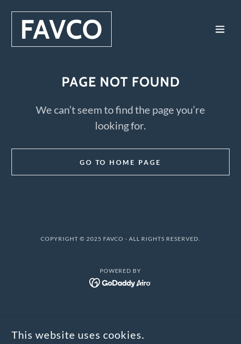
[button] (220, 29)
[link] (61, 35)
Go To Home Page (121, 162)
